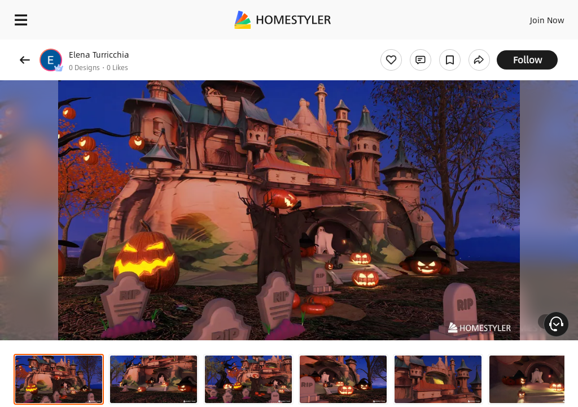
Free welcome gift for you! (433, 45)
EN (532, 17)
